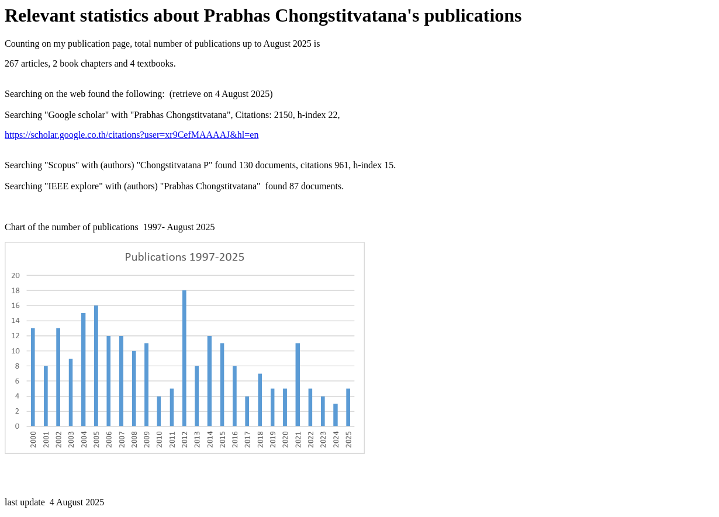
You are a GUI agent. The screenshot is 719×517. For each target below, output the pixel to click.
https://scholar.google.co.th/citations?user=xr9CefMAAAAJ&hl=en (131, 135)
